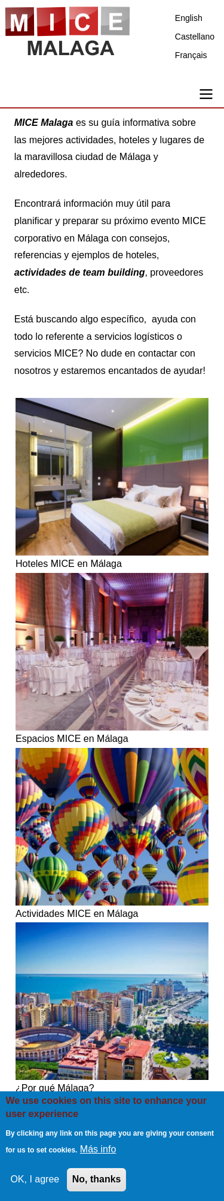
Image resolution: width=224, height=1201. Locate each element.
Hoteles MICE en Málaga (69, 564)
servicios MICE (46, 353)
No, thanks (96, 1182)
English (188, 18)
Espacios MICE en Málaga (72, 739)
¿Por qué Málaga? (55, 1088)
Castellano (194, 36)
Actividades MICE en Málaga (77, 914)
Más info (98, 1152)
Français (191, 55)
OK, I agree (34, 1182)
